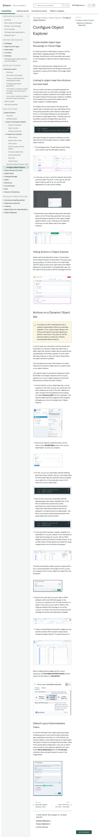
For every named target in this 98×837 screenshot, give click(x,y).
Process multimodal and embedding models (15, 79)
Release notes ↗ (10, 35)
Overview (7, 20)
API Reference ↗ (78, 5)
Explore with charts (15, 140)
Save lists (11, 158)
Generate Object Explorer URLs (17, 164)
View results (12, 143)
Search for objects (14, 125)
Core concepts (9, 29)
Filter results (12, 137)
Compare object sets (15, 152)
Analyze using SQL (15, 131)
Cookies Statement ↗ (43, 821)
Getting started (23, 11)
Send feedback (83, 832)
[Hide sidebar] (28, 16)
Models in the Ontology (12, 26)
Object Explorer (55, 18)
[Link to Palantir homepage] (7, 5)
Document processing (14, 75)
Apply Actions (13, 161)
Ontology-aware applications (14, 32)
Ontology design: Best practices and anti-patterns (15, 60)
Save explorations (14, 155)
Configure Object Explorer (15, 167)
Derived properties (11, 104)
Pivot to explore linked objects (16, 148)
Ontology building (40, 18)
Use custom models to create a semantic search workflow (17, 97)
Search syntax (9, 101)
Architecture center (39, 11)
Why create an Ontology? (13, 23)
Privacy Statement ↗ (43, 824)
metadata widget (48, 54)
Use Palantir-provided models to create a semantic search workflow (17, 91)
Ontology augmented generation (13, 85)
